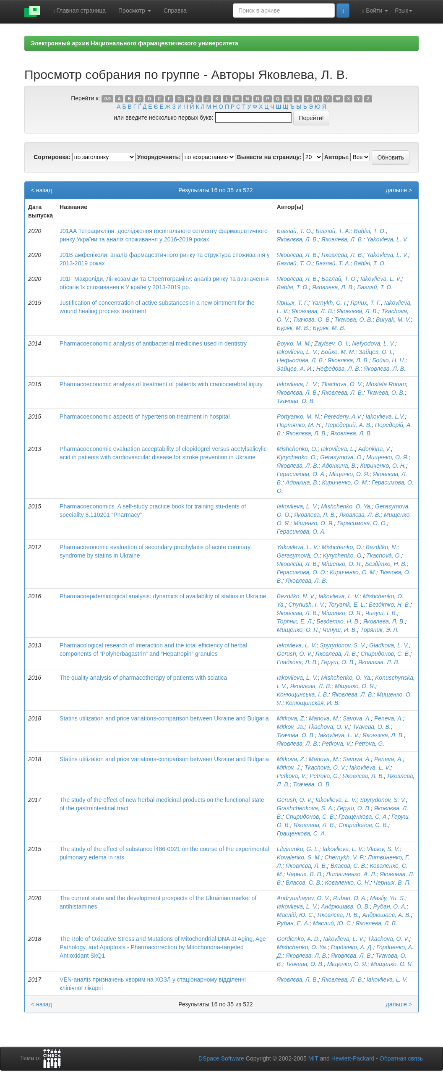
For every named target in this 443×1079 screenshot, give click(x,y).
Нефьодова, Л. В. (300, 360)
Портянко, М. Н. (299, 425)
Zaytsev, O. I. (331, 343)
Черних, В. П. (305, 874)
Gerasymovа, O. (341, 457)
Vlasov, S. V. (383, 849)
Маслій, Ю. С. (295, 914)
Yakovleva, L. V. (387, 239)
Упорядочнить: (159, 157)
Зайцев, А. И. (295, 368)
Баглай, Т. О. (295, 231)
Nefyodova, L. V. (373, 343)
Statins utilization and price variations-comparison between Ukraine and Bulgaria (164, 718)
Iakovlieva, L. (338, 448)
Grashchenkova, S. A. (305, 808)
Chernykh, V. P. (344, 857)
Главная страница (79, 10)
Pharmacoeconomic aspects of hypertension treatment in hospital (144, 416)
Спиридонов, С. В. (385, 653)
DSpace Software (221, 1058)
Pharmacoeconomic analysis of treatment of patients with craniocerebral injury (161, 384)
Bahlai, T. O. (370, 231)
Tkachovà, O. (383, 555)
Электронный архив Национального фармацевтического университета (134, 43)
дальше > (399, 190)
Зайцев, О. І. (376, 351)
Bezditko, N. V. (296, 596)
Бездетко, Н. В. (338, 621)
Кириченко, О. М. (345, 482)
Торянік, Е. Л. (295, 621)
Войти (375, 10)
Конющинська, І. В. (302, 694)
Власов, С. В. (349, 865)
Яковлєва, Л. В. (297, 239)
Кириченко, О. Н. (383, 465)
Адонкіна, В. (302, 482)
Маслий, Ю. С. (332, 923)
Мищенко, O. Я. (392, 964)
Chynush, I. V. (307, 604)
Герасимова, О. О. (362, 523)
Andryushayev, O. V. (303, 898)
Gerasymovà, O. (298, 555)
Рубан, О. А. (390, 906)
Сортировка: (52, 157)
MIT (313, 1058)
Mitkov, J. (289, 767)
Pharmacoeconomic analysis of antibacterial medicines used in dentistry (153, 343)
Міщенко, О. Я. (349, 474)
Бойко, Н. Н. (388, 360)
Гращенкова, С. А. (363, 816)
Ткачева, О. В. (386, 392)
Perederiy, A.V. (343, 416)
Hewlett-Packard (353, 1058)
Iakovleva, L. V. (297, 645)
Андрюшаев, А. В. (386, 914)
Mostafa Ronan (386, 384)
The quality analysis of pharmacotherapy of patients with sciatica (143, 677)
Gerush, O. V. (295, 653)
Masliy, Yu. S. (387, 898)
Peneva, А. (388, 718)
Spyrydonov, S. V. (343, 645)
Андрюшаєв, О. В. (345, 906)
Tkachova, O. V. (341, 384)
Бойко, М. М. (338, 351)
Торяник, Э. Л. (379, 629)
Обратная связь (401, 1058)
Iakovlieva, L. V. (380, 278)
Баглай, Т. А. (332, 231)
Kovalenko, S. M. (299, 857)
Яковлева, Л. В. (342, 239)
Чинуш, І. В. (381, 613)
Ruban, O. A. (350, 898)
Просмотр (134, 10)
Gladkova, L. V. (389, 645)
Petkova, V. (337, 743)
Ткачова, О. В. (312, 319)
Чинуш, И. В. (340, 629)
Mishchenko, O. (297, 448)
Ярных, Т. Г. (292, 302)
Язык (403, 10)
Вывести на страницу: (269, 157)
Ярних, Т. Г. (365, 302)
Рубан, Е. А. (293, 923)
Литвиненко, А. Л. (351, 874)
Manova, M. (324, 718)
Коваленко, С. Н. (347, 882)
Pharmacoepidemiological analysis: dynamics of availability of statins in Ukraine (163, 596)
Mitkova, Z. (291, 718)
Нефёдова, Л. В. (338, 368)
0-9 (107, 98)
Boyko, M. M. (294, 343)
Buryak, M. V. (393, 319)
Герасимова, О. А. (301, 474)
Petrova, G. (370, 743)
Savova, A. (357, 718)
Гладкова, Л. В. (297, 662)
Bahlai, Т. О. (370, 263)
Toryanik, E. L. (346, 604)
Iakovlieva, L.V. (385, 416)
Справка (175, 10)
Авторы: (336, 157)
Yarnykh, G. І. (329, 302)
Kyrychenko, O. (297, 457)
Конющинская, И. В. (313, 702)
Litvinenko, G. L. (298, 849)
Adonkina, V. (374, 448)
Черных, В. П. (392, 882)
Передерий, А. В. (349, 425)
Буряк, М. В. (293, 328)
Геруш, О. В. (338, 662)
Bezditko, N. (381, 547)
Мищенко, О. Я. (387, 457)
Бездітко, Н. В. (386, 563)
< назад (41, 190)
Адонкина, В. (339, 465)
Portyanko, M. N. (299, 416)
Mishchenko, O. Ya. (346, 506)
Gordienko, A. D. (298, 938)
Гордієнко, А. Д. (352, 947)
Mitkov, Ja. (291, 726)
